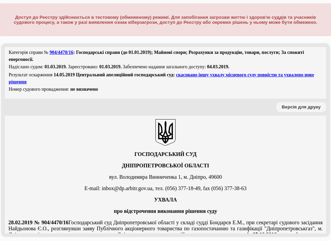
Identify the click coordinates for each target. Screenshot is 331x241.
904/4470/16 (61, 52)
